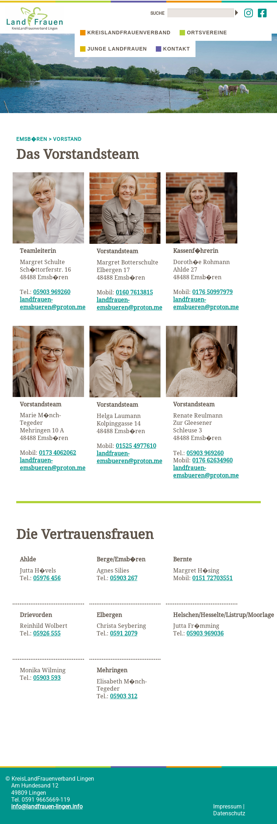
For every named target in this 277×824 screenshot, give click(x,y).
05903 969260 (51, 292)
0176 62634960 (212, 460)
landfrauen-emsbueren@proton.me (52, 303)
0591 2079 (123, 633)
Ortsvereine (203, 32)
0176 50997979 (212, 292)
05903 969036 (205, 633)
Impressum (227, 806)
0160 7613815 (134, 292)
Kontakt (173, 49)
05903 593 (47, 678)
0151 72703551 (212, 578)
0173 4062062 (57, 453)
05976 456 (47, 578)
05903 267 (123, 578)
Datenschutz (229, 813)
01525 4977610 (136, 446)
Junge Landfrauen (113, 49)
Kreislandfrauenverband (125, 32)
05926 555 (47, 633)
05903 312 (123, 696)
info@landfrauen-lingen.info (47, 806)
